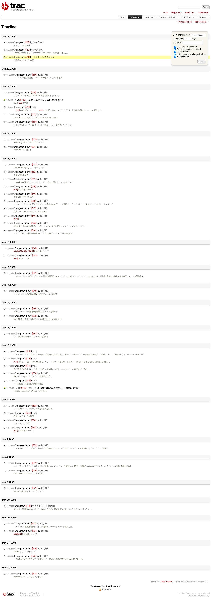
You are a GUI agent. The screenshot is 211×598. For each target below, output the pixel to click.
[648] (16, 190)
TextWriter (36, 53)
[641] (28, 251)
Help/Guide (176, 13)
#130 (41, 110)
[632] (16, 431)
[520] (20, 103)
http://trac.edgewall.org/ (199, 595)
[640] (24, 251)
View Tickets (187, 17)
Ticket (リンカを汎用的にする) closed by (34, 99)
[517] (16, 362)
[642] (32, 251)
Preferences (203, 13)
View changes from (189, 35)
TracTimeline (166, 582)
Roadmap (149, 17)
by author (188, 42)
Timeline (135, 17)
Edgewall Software (31, 595)
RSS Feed (107, 589)
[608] (16, 534)
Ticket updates (182, 52)
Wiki (123, 17)
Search (203, 17)
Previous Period (185, 22)
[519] (18, 110)
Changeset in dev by (28, 74)
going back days (184, 39)
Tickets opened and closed (187, 49)
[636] (16, 251)
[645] (16, 219)
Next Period (200, 22)
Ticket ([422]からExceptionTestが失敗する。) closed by (42, 388)
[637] (20, 251)
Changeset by (24, 42)
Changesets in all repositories (189, 54)
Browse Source (167, 17)
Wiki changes (181, 57)
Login (165, 13)
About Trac (189, 13)
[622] (20, 534)
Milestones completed (185, 47)
